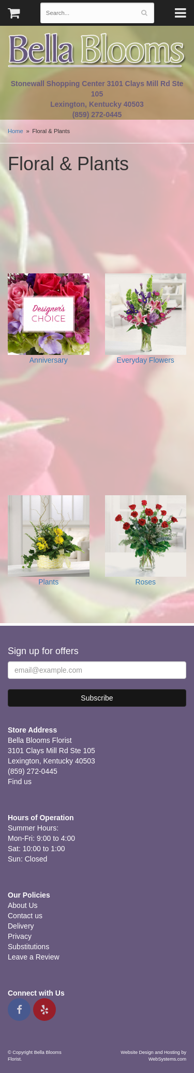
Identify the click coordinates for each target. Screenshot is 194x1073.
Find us (20, 781)
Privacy (20, 936)
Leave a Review (33, 957)
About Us (23, 905)
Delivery (21, 926)
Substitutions (28, 946)
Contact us (25, 916)
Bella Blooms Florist (97, 51)
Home (15, 131)
